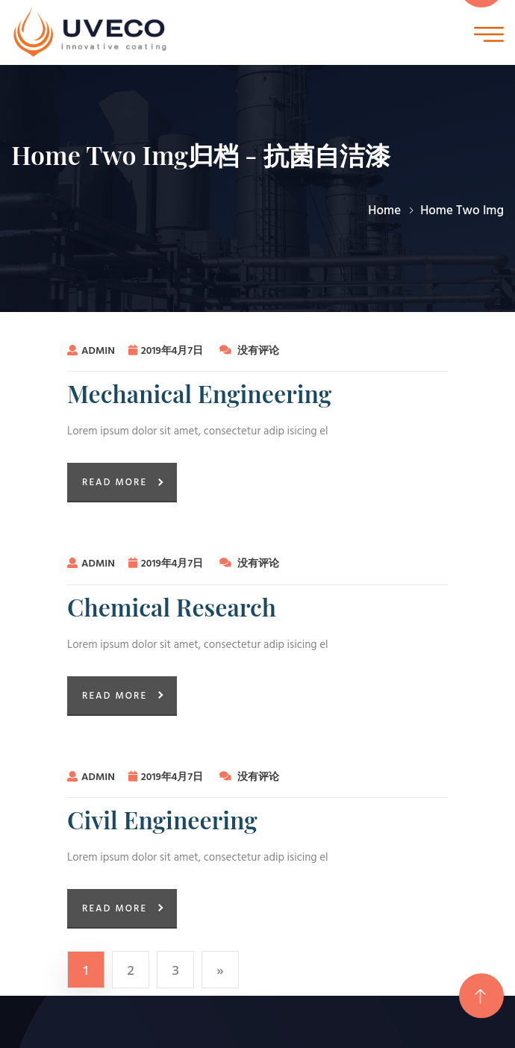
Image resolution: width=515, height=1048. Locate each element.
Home (384, 211)
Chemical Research (171, 606)
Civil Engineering (162, 819)
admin (91, 351)
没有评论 (249, 351)
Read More (114, 482)
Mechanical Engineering (199, 393)
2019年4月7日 (167, 351)
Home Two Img (462, 211)
